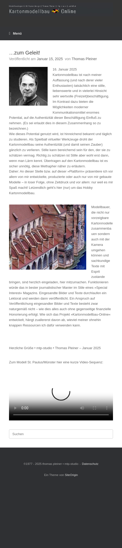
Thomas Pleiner (84, 59)
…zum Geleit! (24, 53)
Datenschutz (90, 463)
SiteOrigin (71, 474)
